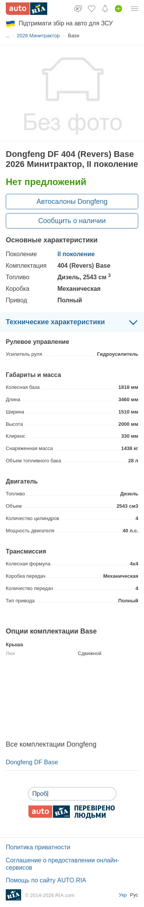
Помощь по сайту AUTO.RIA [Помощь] (46, 880)
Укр (123, 895)
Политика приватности (38, 847)
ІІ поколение (75, 254)
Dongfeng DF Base (32, 762)
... (8, 35)
